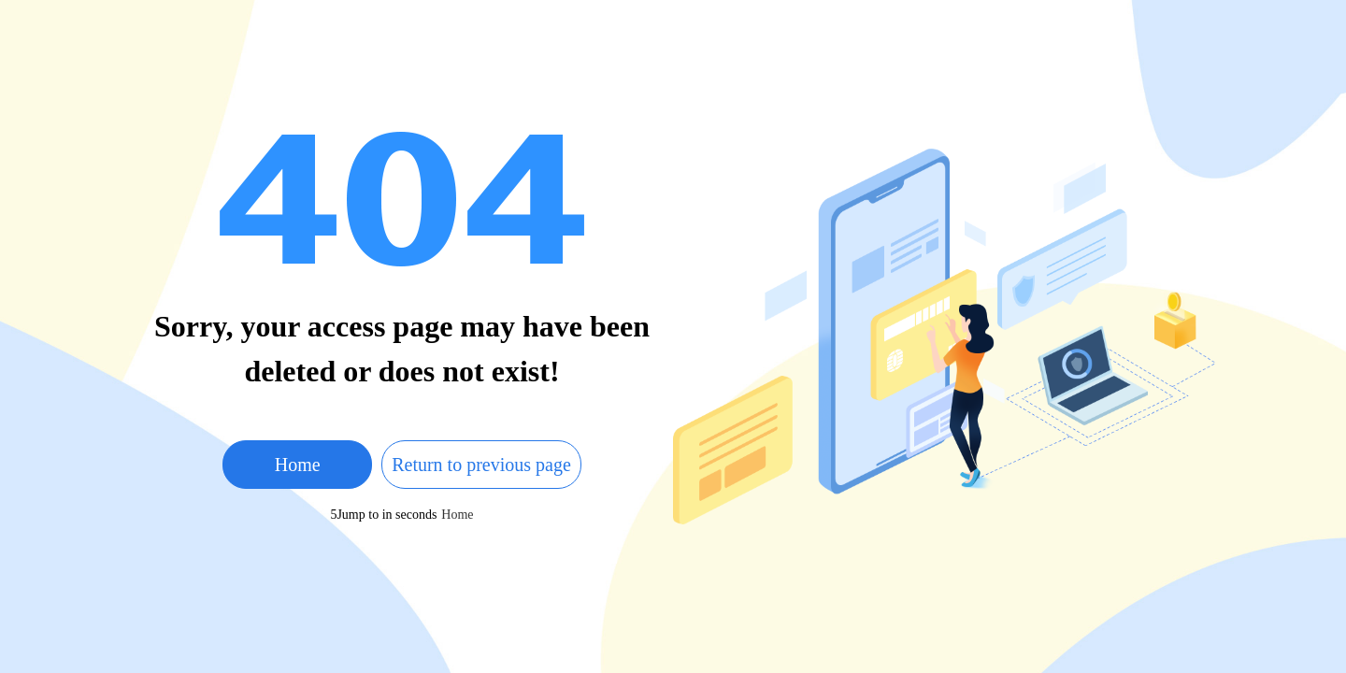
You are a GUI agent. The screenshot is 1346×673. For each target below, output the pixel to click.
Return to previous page (481, 464)
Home (298, 464)
